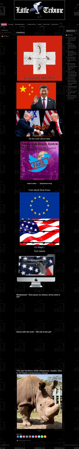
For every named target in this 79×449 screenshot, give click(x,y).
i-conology (10, 24)
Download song (46, 183)
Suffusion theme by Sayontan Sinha (71, 445)
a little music (70, 35)
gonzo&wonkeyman (20, 25)
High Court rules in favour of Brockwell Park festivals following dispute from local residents (72, 66)
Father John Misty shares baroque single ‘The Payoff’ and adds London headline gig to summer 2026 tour (72, 74)
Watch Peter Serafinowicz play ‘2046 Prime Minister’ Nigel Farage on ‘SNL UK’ (72, 46)
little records (55, 25)
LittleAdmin (24, 440)
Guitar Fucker (46, 24)
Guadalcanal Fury (31, 24)
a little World (6, 36)
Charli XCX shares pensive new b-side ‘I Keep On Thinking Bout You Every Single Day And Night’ (72, 81)
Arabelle (39, 24)
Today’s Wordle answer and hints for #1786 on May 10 (72, 88)
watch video (32, 183)
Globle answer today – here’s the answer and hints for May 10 (72, 97)
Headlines (4, 24)
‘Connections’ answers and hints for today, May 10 (72, 93)
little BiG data (6, 445)
